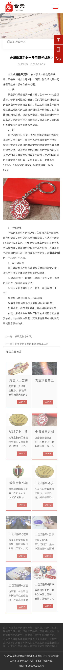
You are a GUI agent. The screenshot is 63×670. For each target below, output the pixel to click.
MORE (21, 404)
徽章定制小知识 (18, 487)
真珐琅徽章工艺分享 (44, 384)
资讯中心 (21, 42)
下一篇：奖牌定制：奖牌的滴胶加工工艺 (27, 345)
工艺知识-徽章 (44, 586)
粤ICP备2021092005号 (31, 665)
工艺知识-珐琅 (44, 536)
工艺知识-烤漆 (18, 536)
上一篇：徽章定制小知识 (18, 338)
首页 (10, 41)
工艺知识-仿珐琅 (18, 590)
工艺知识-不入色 (44, 487)
